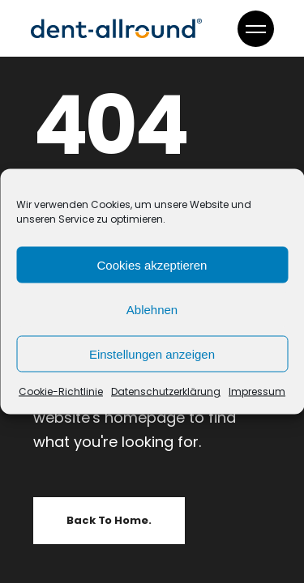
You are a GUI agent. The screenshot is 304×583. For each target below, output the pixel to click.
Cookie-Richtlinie (61, 391)
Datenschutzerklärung (166, 391)
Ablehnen (152, 309)
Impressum (257, 391)
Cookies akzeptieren (152, 264)
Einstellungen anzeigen (152, 353)
